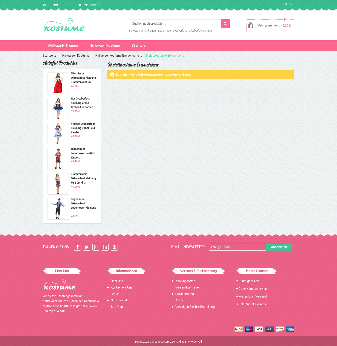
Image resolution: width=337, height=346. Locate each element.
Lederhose (164, 30)
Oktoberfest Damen (200, 30)
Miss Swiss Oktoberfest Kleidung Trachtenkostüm (83, 76)
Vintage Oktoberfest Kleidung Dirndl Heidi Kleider (83, 126)
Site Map (117, 305)
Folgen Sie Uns (56, 245)
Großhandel (119, 298)
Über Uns (117, 279)
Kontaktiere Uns (121, 285)
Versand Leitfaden (188, 285)
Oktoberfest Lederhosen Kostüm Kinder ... (83, 151)
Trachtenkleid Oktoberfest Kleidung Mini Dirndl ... (83, 176)
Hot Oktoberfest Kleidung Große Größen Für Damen (82, 101)
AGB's (179, 298)
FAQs (114, 292)
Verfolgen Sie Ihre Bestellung (195, 305)
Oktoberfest (180, 30)
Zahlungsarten (185, 279)
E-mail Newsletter (188, 245)
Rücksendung (184, 292)
